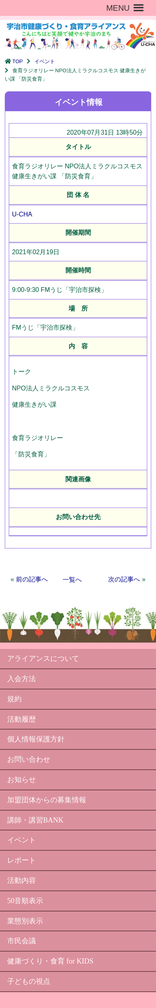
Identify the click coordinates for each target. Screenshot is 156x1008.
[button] (118, 8)
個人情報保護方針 (36, 739)
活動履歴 (21, 719)
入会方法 (21, 679)
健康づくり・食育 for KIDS (50, 961)
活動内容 (21, 880)
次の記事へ (124, 579)
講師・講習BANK (35, 820)
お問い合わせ (28, 759)
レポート (21, 860)
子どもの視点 (28, 981)
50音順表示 (25, 901)
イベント (44, 61)
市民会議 (21, 941)
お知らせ (21, 780)
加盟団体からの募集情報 (46, 800)
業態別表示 (25, 921)
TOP (17, 61)
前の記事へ (32, 579)
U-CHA (22, 214)
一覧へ (72, 579)
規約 (14, 699)
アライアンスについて (43, 658)
